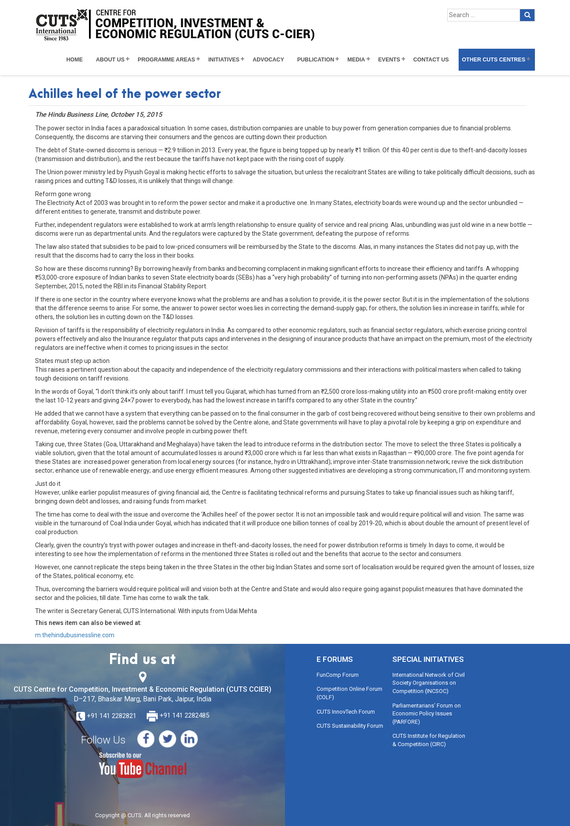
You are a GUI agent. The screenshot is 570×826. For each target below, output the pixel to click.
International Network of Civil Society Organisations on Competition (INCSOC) (428, 683)
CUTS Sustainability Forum (350, 725)
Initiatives (223, 60)
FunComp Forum (338, 675)
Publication (316, 60)
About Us (110, 60)
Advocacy (268, 60)
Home (74, 60)
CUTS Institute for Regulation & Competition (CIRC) (428, 740)
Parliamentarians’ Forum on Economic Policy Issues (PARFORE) (426, 713)
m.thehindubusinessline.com (74, 635)
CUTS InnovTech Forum (346, 711)
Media (356, 60)
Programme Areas (166, 60)
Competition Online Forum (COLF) (349, 693)
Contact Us (431, 60)
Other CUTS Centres (493, 60)
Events (389, 60)
